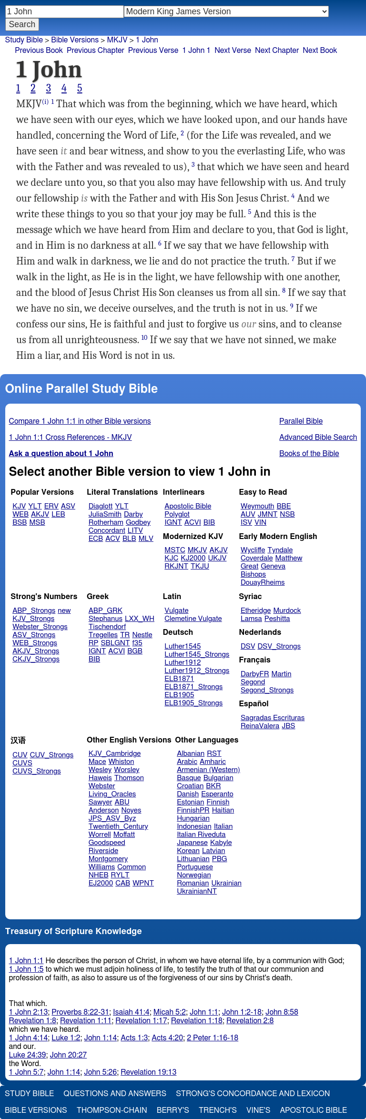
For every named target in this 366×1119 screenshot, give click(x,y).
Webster (102, 786)
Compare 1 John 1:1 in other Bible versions (80, 421)
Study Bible (24, 40)
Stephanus (105, 618)
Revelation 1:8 (32, 1021)
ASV (68, 506)
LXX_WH (139, 618)
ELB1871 (179, 678)
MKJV (117, 40)
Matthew (289, 558)
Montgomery (108, 859)
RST (214, 753)
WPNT (143, 883)
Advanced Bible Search (318, 437)
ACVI (192, 522)
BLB (129, 538)
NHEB (99, 875)
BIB (209, 522)
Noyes (131, 810)
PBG (219, 859)
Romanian (193, 883)
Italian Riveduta (201, 834)
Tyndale (280, 550)
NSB (287, 514)
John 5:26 (100, 1072)
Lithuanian (193, 859)
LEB (58, 514)
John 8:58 (281, 1012)
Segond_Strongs (267, 690)
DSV (248, 646)
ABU (121, 802)
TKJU (200, 566)
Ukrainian (227, 883)
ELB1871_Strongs (193, 687)
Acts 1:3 (134, 1038)
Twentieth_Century (118, 826)
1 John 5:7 (26, 1072)
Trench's (218, 1110)
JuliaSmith (105, 514)
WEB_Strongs (34, 643)
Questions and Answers (114, 1094)
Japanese (192, 842)
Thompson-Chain (112, 1110)
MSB (37, 522)
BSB (19, 522)
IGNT (173, 522)
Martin (281, 674)
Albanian (190, 753)
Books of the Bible (309, 454)
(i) (45, 102)
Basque (189, 778)
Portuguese (195, 867)
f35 (137, 643)
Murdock (287, 610)
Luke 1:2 (65, 1038)
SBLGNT (115, 643)
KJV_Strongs (33, 618)
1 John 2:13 (28, 1012)
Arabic (187, 761)
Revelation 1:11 (86, 1021)
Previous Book (39, 50)
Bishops (253, 574)
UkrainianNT (197, 891)
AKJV (40, 514)
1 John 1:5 (26, 969)
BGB (134, 651)
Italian (223, 826)
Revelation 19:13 (148, 1072)
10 (145, 338)
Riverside (103, 851)
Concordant (107, 530)
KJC (171, 558)
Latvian (213, 851)
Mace (97, 761)
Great (249, 566)
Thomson (129, 778)
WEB (20, 514)
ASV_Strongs (33, 635)
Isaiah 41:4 (131, 1012)
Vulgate (176, 610)
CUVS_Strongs (36, 771)
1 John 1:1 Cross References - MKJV (70, 437)
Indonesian (194, 826)
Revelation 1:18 (197, 1021)
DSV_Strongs (279, 646)
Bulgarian (218, 778)
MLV (146, 538)
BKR (213, 786)
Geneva (273, 566)
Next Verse (232, 50)
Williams (102, 867)
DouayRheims (263, 582)
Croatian (190, 786)
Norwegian (194, 875)
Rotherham (106, 522)
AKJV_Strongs (35, 651)
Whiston (121, 761)
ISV (246, 522)
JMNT (268, 514)
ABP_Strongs (33, 610)
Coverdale (257, 558)
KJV (19, 506)
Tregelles (103, 635)
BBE (284, 506)
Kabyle (221, 842)
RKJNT (176, 566)
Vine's (258, 1110)
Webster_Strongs (40, 627)
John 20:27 (68, 1055)
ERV (51, 506)
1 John (147, 40)
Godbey (138, 522)
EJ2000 (101, 883)
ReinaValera (260, 726)
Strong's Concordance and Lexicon (253, 1094)
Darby (133, 514)
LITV (135, 530)
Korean (188, 851)
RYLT (120, 875)
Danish (188, 794)
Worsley (126, 769)
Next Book (320, 50)
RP (94, 643)
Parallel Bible (301, 421)
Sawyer (100, 802)
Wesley (100, 769)
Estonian (190, 802)
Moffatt (124, 834)
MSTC (174, 550)
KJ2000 (193, 558)
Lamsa (251, 618)
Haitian (223, 810)
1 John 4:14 (28, 1038)
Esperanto (217, 794)
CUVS (22, 763)
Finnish (218, 802)
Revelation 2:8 (250, 1021)
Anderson (104, 810)
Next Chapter (277, 50)
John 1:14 (100, 1038)
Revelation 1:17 (141, 1021)
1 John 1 (196, 50)
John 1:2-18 (242, 1012)
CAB (122, 883)
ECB (96, 538)
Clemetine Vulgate (193, 618)
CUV (20, 755)
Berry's (173, 1110)
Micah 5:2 (169, 1012)
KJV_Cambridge (115, 753)
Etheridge (256, 610)
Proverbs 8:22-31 (80, 1012)
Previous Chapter (95, 50)
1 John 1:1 (26, 961)
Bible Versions (75, 40)
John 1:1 (204, 1012)
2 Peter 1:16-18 (212, 1038)
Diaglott (100, 506)
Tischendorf (107, 627)
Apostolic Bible (313, 1110)
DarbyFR (255, 674)
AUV (248, 514)
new (64, 610)
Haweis (100, 778)
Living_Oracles (112, 794)
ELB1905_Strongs (193, 703)
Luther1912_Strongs (196, 670)
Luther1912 (182, 662)
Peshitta (277, 618)
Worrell (100, 834)
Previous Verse (153, 50)
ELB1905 (179, 695)
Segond (253, 682)
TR (125, 635)
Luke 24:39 (27, 1055)
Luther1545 (182, 646)
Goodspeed (107, 842)
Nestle (142, 635)
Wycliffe (253, 550)
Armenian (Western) (208, 769)
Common (131, 867)
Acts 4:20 (167, 1038)
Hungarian (193, 818)
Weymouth (257, 506)
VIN (260, 522)
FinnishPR (193, 810)
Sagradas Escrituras (273, 718)
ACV (112, 538)
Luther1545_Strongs (196, 654)
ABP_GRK (105, 610)
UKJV (217, 558)
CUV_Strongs (51, 755)
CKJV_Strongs (36, 659)
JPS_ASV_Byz (112, 818)
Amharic (213, 761)
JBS (288, 726)
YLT (34, 506)
